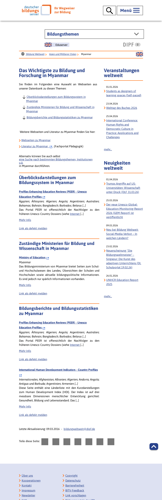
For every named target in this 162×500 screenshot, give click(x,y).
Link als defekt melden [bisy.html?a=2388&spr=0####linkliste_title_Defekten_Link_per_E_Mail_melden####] (33, 228)
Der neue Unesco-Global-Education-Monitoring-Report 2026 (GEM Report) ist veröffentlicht (124, 211)
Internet (75, 213)
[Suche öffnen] (109, 10)
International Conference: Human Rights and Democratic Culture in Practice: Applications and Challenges (122, 129)
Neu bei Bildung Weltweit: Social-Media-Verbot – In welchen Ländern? (122, 234)
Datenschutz (73, 480)
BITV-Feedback (74, 490)
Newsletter (28, 495)
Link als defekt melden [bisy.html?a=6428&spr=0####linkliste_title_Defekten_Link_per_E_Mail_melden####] (33, 293)
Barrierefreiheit (74, 485)
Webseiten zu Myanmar (36, 140)
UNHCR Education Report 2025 (122, 282)
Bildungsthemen (63, 34)
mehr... (108, 149)
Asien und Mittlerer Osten (62, 54)
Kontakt (27, 485)
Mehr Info (25, 220)
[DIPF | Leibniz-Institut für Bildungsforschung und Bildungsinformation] (132, 44)
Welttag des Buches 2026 (121, 107)
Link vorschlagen (75, 495)
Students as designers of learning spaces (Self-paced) (123, 93)
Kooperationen (31, 480)
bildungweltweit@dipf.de (79, 429)
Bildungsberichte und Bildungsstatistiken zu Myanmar (59, 117)
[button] (153, 446)
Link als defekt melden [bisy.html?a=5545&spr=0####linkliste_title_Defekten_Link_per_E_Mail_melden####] (33, 414)
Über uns (27, 475)
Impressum (28, 490)
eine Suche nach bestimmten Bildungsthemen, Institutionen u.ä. (55, 161)
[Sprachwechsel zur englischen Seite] (57, 45)
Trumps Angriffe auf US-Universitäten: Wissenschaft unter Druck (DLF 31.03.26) (123, 188)
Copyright (71, 475)
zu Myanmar (37, 146)
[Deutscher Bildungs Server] (48, 10)
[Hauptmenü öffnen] (130, 10)
